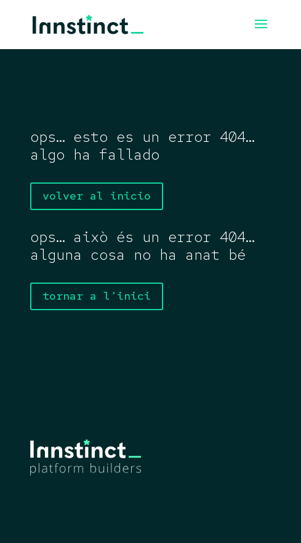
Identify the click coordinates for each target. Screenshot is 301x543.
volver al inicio (96, 196)
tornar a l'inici (96, 296)
